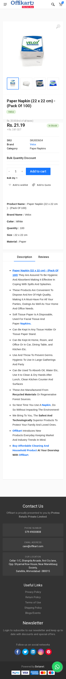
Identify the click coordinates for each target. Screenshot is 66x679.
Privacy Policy (33, 592)
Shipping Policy (33, 607)
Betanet (39, 666)
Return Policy (33, 597)
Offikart (23, 454)
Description (24, 257)
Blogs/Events (33, 613)
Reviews (43, 257)
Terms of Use (33, 602)
